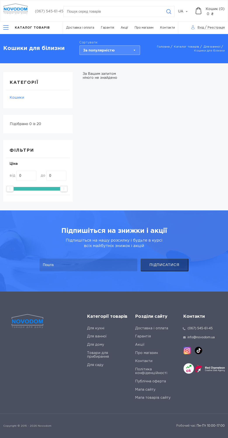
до (43, 175)
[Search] (168, 11)
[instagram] (187, 350)
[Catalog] (26, 27)
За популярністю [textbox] (99, 50)
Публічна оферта (150, 381)
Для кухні (95, 328)
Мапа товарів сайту (153, 397)
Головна (163, 47)
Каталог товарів (186, 47)
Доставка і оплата (80, 27)
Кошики (17, 97)
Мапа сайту (145, 389)
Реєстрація (216, 27)
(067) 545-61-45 (49, 11)
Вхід (200, 27)
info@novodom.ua (199, 337)
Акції (124, 27)
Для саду (95, 365)
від (12, 175)
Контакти (167, 27)
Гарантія (107, 27)
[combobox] (185, 11)
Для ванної (212, 47)
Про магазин (143, 27)
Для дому (95, 344)
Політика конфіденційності (151, 371)
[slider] (10, 189)
